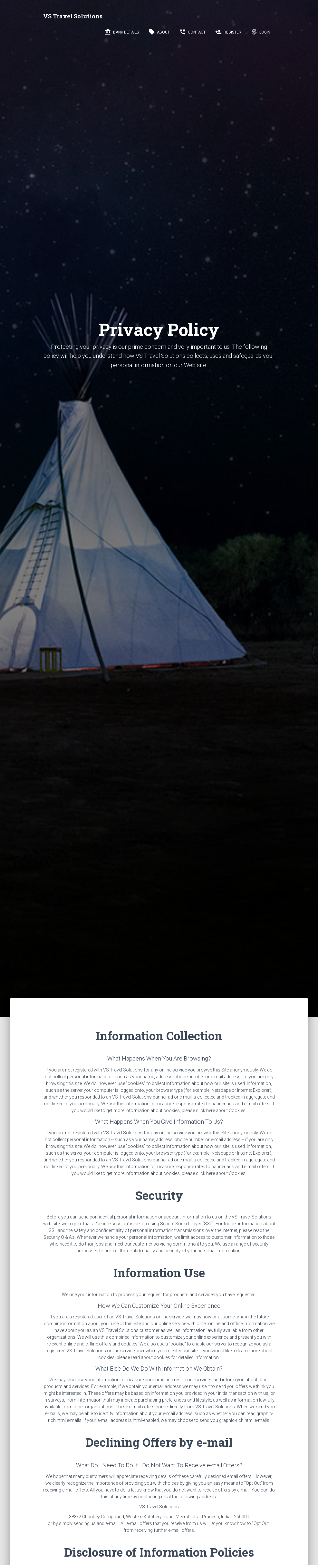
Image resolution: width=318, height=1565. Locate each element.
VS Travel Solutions (72, 16)
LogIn (260, 32)
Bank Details (122, 32)
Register (228, 32)
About (159, 32)
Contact (192, 32)
